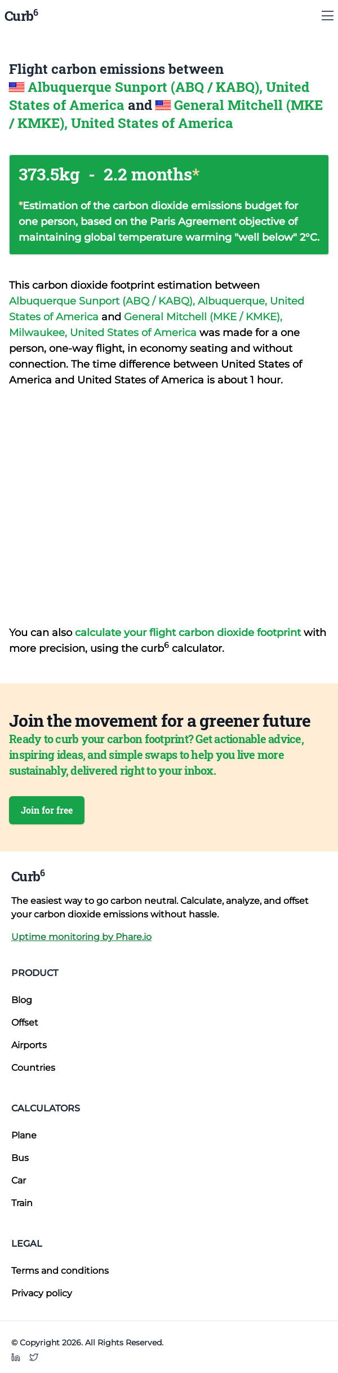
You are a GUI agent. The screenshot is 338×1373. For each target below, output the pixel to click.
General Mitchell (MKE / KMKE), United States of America (166, 114)
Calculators (45, 1108)
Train (22, 1203)
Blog (21, 1000)
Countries (33, 1067)
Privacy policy (41, 1293)
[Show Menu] (327, 16)
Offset (24, 1022)
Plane (24, 1135)
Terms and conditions (60, 1270)
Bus (20, 1158)
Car (18, 1180)
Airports (29, 1045)
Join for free (47, 810)
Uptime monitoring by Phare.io (81, 936)
